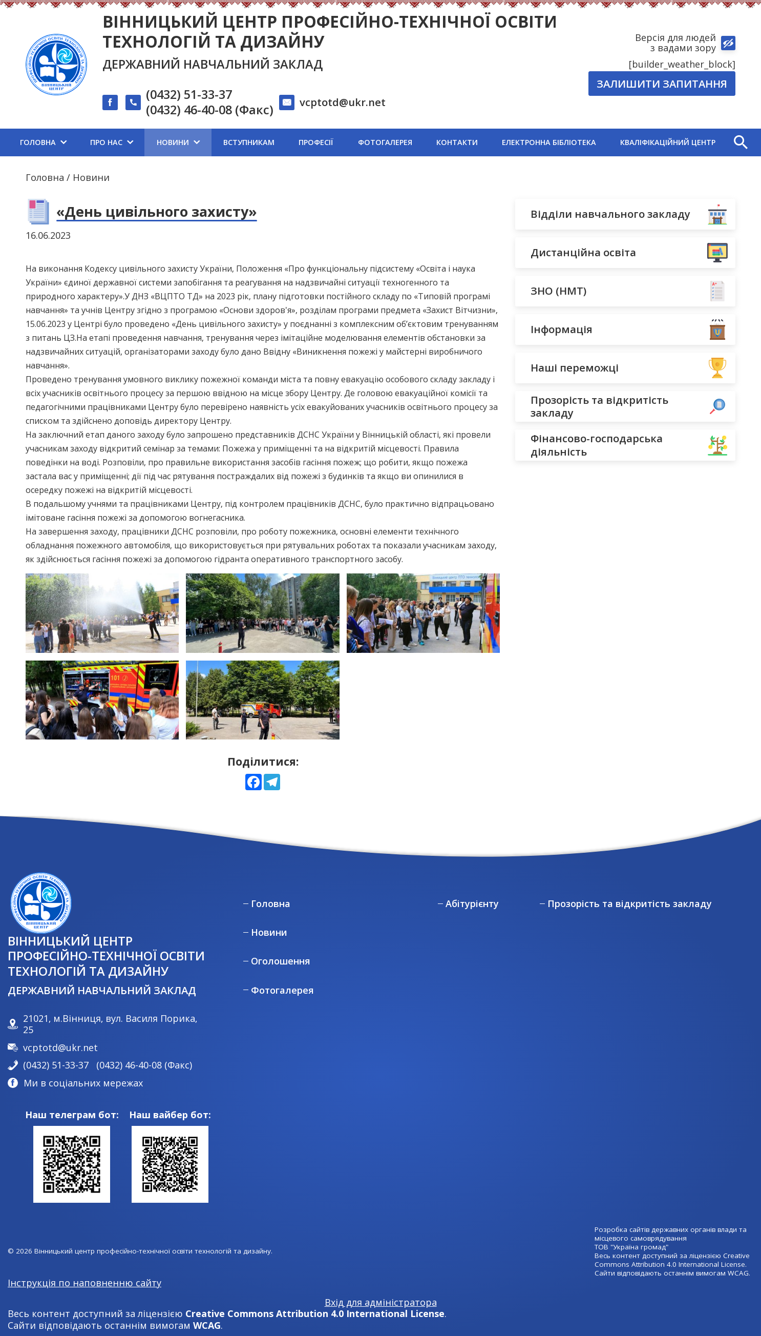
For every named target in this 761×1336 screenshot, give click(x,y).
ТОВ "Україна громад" (631, 1247)
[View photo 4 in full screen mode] (262, 700)
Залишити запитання (662, 83)
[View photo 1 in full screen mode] (262, 613)
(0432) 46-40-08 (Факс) (209, 110)
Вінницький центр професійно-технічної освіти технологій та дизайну (329, 31)
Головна (45, 177)
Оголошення (280, 961)
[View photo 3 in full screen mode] (102, 700)
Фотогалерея (282, 990)
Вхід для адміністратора (381, 1302)
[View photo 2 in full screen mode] (423, 613)
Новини (91, 177)
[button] (740, 142)
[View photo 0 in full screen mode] (102, 613)
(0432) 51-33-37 (189, 94)
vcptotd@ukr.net (343, 102)
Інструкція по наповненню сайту (84, 1283)
